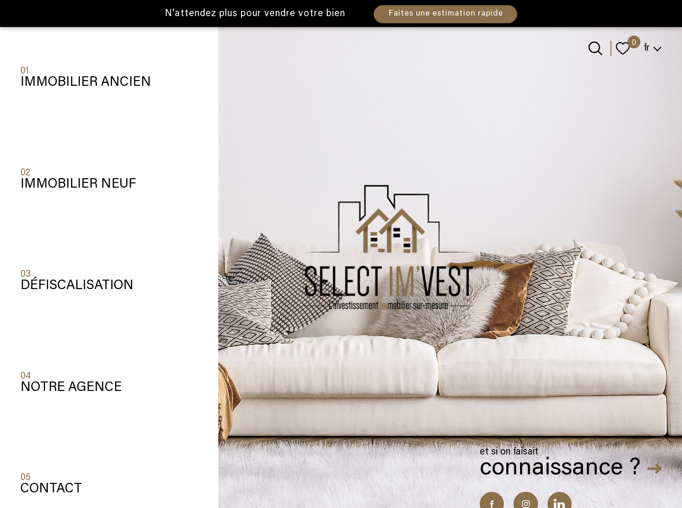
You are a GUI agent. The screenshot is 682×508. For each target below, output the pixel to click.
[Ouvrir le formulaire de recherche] (595, 48)
